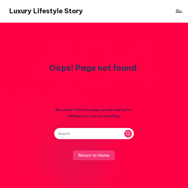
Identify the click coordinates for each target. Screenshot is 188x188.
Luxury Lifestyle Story (46, 11)
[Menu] (178, 11)
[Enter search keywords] (94, 133)
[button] (128, 134)
